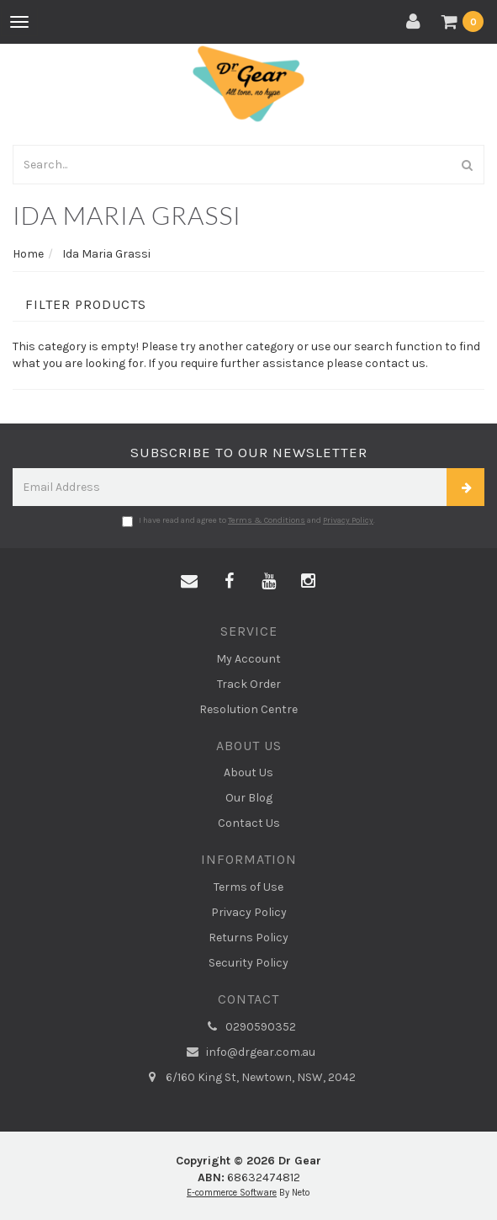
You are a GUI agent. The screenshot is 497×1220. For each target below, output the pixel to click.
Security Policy (248, 963)
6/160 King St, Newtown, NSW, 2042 (249, 1077)
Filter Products (85, 304)
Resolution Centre (248, 709)
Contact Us (249, 823)
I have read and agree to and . (248, 521)
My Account (248, 659)
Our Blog (248, 798)
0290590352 (249, 1027)
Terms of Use (248, 887)
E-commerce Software (232, 1192)
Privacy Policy (348, 520)
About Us (248, 772)
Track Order (249, 684)
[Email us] (189, 582)
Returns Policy (248, 937)
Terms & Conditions (266, 520)
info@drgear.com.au (248, 1052)
